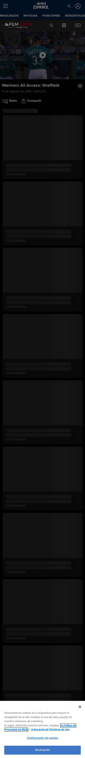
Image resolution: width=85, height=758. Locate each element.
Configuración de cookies (42, 738)
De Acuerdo (42, 750)
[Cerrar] (80, 706)
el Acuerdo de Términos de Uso (50, 729)
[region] (42, 729)
